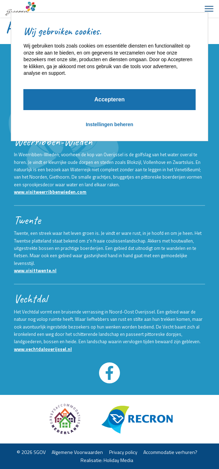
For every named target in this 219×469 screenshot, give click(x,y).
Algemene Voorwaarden (77, 452)
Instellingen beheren (109, 124)
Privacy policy (123, 452)
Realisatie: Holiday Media (107, 459)
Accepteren (109, 99)
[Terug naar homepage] (21, 8)
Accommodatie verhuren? (170, 452)
